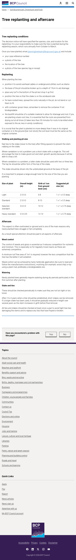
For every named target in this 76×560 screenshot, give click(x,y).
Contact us (6, 407)
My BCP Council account (12, 513)
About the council (9, 358)
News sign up (8, 504)
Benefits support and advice (14, 372)
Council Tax (7, 411)
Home (4, 10)
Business (6, 387)
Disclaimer (53, 543)
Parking (5, 446)
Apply (4, 484)
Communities (8, 402)
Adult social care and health (14, 363)
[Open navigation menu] (67, 3)
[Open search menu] (73, 3)
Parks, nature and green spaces (15, 451)
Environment (7, 421)
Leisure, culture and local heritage (16, 436)
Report (5, 494)
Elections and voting (11, 416)
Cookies (42, 543)
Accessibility (23, 543)
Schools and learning (11, 465)
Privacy (34, 543)
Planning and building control (14, 455)
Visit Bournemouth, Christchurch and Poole (26, 10)
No (64, 334)
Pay (3, 489)
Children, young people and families (17, 397)
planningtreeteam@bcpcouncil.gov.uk (44, 51)
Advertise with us (9, 508)
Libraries (5, 441)
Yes (51, 334)
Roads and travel (9, 460)
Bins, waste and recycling (13, 377)
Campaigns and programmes (14, 392)
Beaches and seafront (11, 368)
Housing (5, 426)
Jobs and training (9, 431)
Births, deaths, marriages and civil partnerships (22, 382)
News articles (8, 499)
